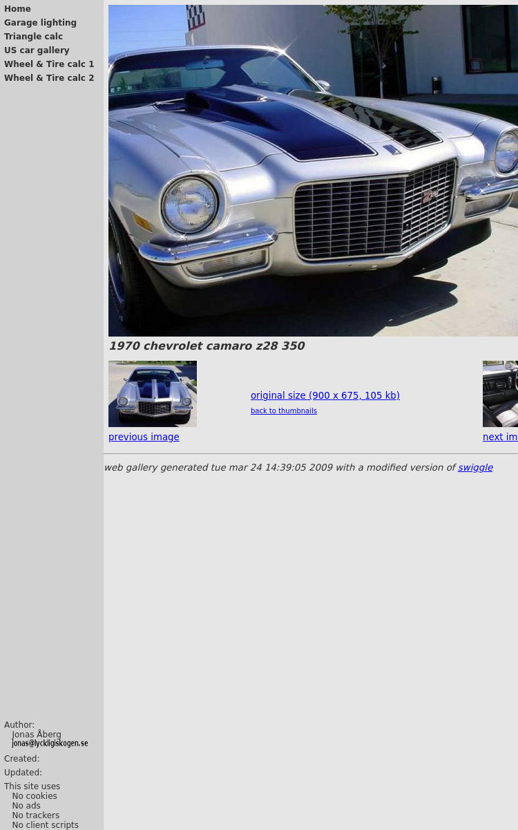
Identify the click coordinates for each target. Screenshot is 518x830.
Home (17, 9)
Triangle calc (33, 36)
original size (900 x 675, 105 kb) (325, 395)
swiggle (475, 467)
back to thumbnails (284, 411)
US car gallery (37, 50)
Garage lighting (40, 23)
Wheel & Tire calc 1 (49, 64)
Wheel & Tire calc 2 (49, 78)
